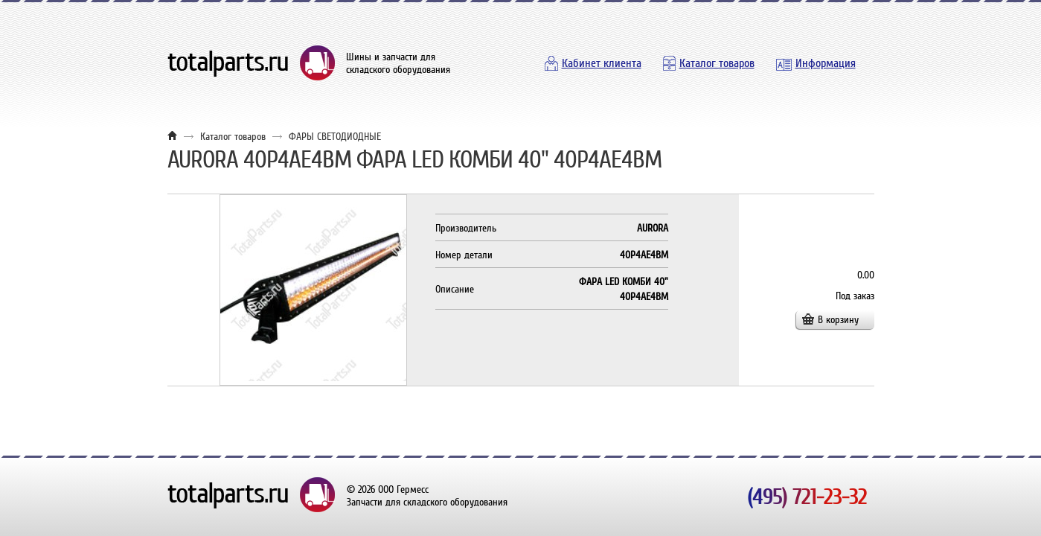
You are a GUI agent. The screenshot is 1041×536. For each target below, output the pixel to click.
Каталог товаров (717, 63)
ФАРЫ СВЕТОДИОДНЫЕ (335, 136)
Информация (825, 63)
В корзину (838, 319)
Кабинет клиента (601, 63)
